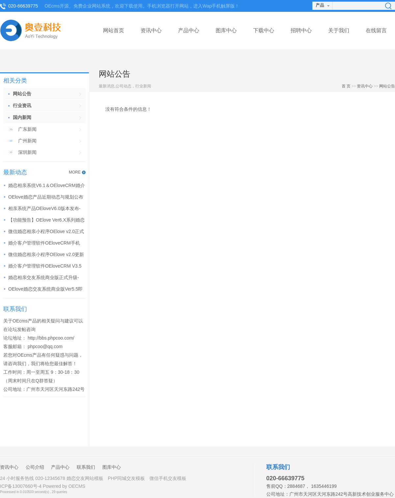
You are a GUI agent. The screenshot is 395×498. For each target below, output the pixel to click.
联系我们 (86, 467)
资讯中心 (151, 30)
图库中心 (226, 30)
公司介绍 (35, 467)
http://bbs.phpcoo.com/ (51, 338)
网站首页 (113, 30)
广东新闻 (27, 129)
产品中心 (188, 30)
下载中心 (263, 30)
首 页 (346, 86)
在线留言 (376, 30)
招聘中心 (301, 30)
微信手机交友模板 (167, 478)
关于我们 (338, 30)
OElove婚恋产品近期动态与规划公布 (45, 197)
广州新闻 (27, 140)
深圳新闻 (27, 152)
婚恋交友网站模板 (84, 478)
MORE (75, 172)
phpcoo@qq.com (45, 346)
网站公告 (387, 86)
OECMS (76, 486)
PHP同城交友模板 (126, 478)
